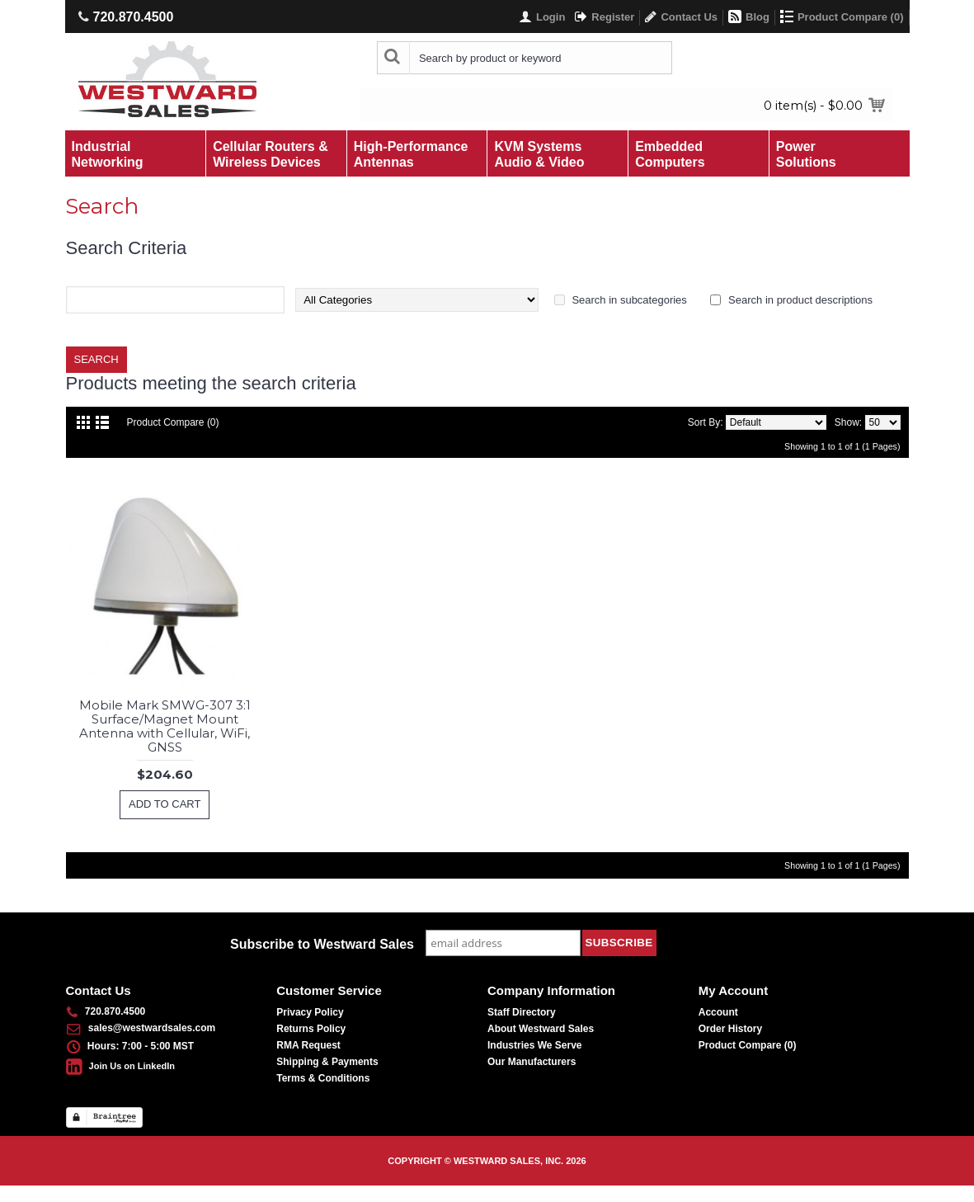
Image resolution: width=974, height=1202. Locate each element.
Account (718, 1012)
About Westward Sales (540, 1029)
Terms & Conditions (322, 1078)
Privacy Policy (309, 1012)
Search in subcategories (629, 300)
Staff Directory (521, 1012)
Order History (730, 1029)
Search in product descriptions (800, 300)
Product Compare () (748, 1045)
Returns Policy (311, 1029)
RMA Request (308, 1045)
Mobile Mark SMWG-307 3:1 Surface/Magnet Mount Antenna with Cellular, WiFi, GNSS (165, 726)
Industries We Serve (534, 1045)
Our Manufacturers (531, 1062)
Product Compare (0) (173, 422)
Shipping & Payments (327, 1062)
